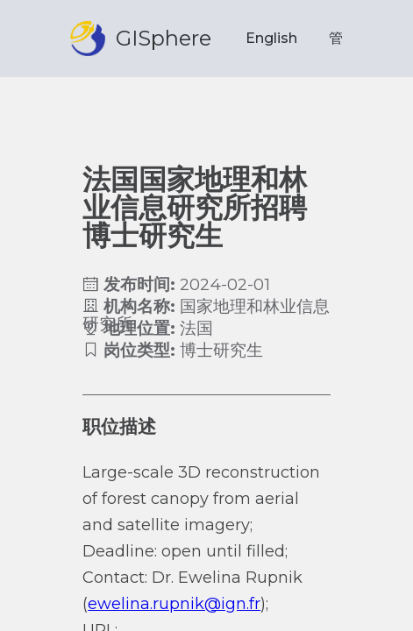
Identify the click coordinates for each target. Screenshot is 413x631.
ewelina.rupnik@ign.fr (174, 603)
